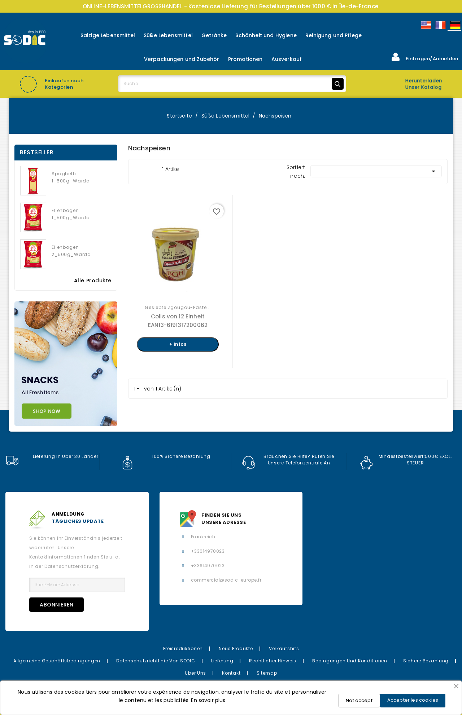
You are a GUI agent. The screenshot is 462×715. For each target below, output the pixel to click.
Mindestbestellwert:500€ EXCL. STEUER (405, 459)
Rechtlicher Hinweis (272, 661)
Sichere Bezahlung (426, 661)
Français (440, 25)
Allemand (455, 25)
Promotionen (245, 59)
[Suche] (232, 83)
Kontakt (231, 673)
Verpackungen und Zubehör (181, 59)
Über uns (195, 673)
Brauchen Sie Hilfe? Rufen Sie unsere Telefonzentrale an (288, 459)
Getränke (214, 35)
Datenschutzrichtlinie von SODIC (155, 661)
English (425, 25)
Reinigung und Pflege (333, 35)
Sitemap (267, 673)
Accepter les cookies (412, 700)
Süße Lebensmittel (168, 35)
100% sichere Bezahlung (165, 456)
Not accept (359, 700)
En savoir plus (208, 700)
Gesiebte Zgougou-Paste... (178, 307)
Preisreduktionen (183, 648)
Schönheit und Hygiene (265, 35)
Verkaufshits (284, 648)
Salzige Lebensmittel (107, 35)
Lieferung (222, 661)
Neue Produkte (236, 648)
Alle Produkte (93, 280)
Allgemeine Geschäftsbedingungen (56, 661)
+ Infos (177, 344)
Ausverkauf (286, 59)
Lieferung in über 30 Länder (51, 456)
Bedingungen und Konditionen (349, 661)
